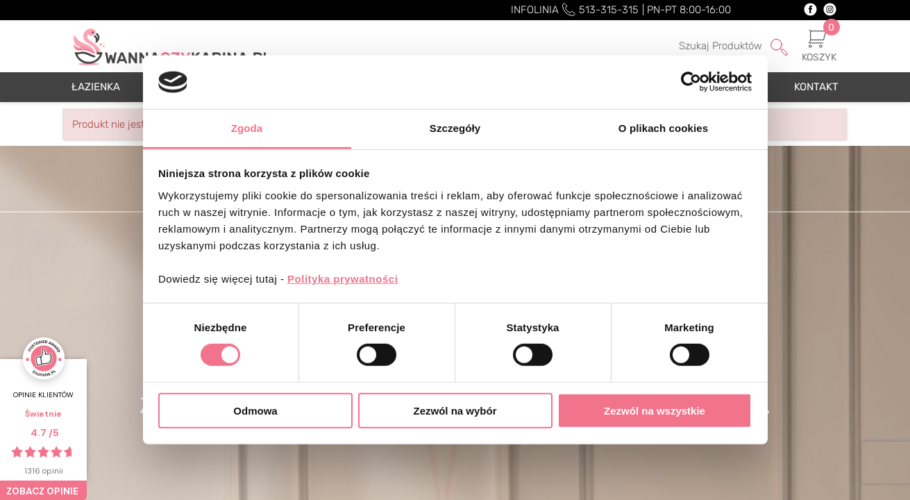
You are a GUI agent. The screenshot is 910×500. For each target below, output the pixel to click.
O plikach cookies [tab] (663, 128)
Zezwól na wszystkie (654, 410)
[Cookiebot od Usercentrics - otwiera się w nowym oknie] (691, 82)
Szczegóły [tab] (455, 128)
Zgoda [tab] (247, 128)
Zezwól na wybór (454, 410)
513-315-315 (609, 9)
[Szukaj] (714, 46)
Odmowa (255, 410)
